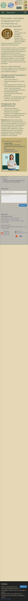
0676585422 (20, 0)
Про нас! (4, 179)
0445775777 (19, 231)
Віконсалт (11, 12)
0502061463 (20, 2)
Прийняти (23, 586)
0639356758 (20, 4)
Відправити (23, 205)
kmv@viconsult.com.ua (11, 151)
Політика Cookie (6, 599)
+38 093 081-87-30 (9, 149)
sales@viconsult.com (21, 232)
